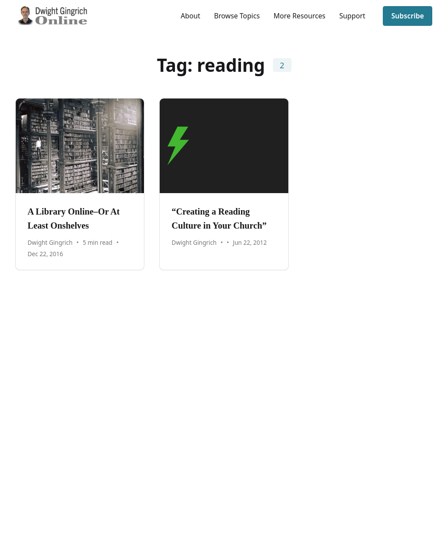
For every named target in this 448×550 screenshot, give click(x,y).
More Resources (299, 16)
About (190, 16)
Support (352, 16)
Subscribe (407, 16)
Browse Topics (237, 16)
